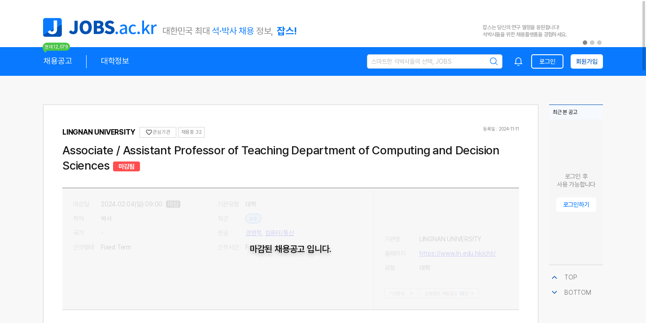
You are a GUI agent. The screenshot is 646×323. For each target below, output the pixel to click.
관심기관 (157, 132)
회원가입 (586, 61)
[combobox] (518, 61)
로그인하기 (576, 204)
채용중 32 (191, 132)
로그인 (547, 61)
